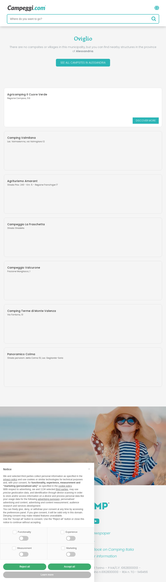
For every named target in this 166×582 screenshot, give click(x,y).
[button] (89, 469)
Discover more (146, 120)
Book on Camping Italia (113, 549)
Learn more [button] (47, 574)
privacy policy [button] (10, 479)
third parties (62, 489)
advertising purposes (49, 499)
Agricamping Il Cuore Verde (27, 94)
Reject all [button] (25, 566)
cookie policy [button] (65, 486)
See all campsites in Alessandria (83, 63)
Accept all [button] (69, 566)
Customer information (97, 556)
